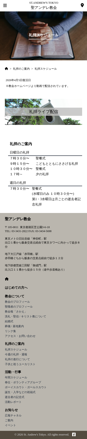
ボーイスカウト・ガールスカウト (26, 387)
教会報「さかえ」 (16, 311)
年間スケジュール (16, 377)
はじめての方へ (16, 287)
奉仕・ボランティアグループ (23, 382)
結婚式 (9, 321)
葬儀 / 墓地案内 (14, 326)
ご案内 (9, 420)
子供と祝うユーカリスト (20, 364)
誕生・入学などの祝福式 (20, 392)
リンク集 (10, 331)
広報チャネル (13, 415)
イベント (10, 425)
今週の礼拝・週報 (16, 354)
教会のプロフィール (17, 301)
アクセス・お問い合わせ (20, 336)
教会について (14, 296)
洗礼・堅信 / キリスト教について (25, 316)
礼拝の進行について (17, 359)
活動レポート (13, 402)
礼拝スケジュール (16, 349)
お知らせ (11, 410)
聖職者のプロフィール (19, 306)
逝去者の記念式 (14, 397)
